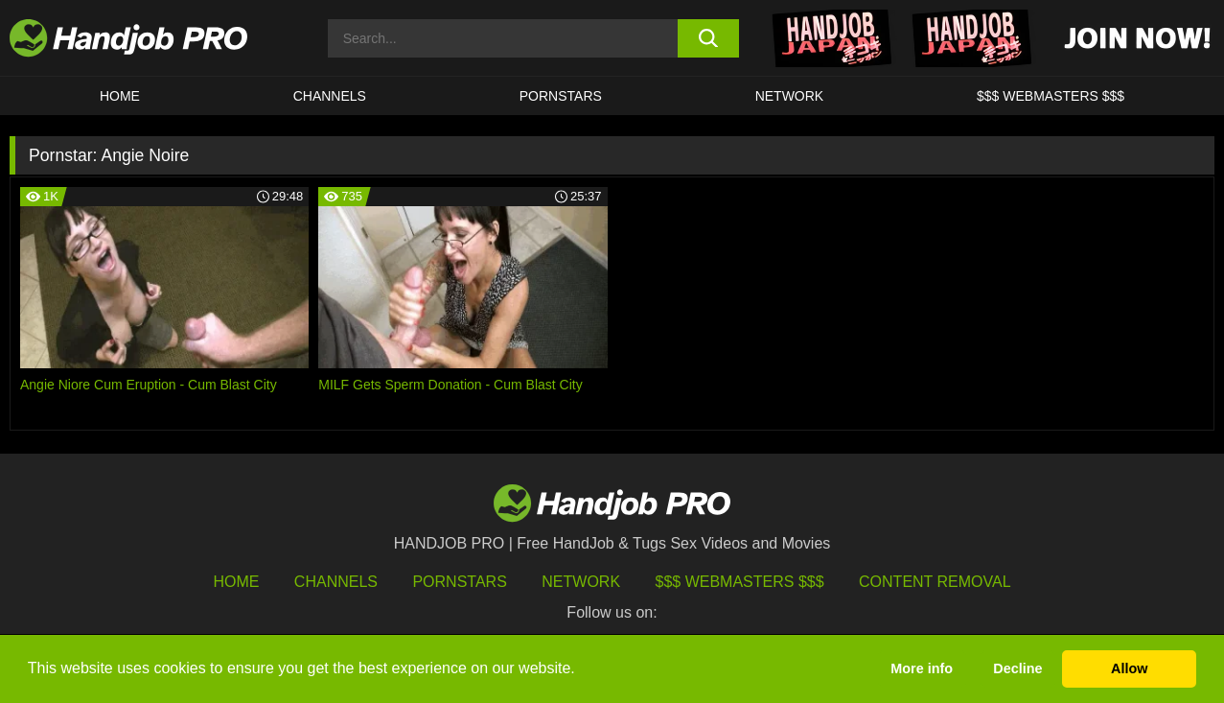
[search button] (708, 38)
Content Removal (935, 582)
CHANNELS (329, 96)
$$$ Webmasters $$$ (740, 582)
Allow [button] (1129, 668)
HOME (120, 96)
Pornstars (561, 96)
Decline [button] (1017, 668)
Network (789, 96)
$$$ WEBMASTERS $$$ (1050, 96)
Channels (336, 582)
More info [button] (921, 668)
